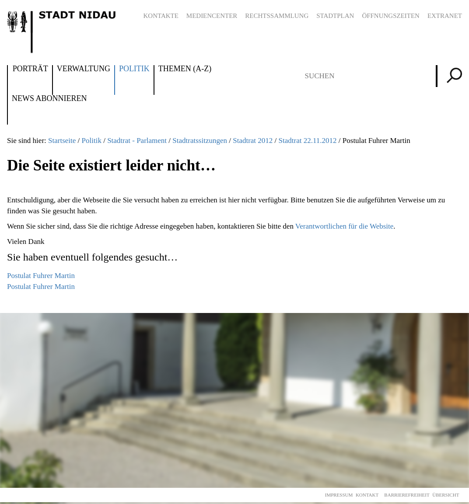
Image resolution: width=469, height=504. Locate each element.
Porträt (30, 69)
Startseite (62, 140)
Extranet (444, 15)
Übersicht (445, 494)
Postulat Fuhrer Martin (41, 275)
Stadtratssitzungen (199, 140)
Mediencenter (212, 15)
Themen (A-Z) (184, 69)
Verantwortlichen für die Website (344, 226)
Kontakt (367, 494)
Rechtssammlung (276, 15)
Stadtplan (335, 15)
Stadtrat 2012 (253, 140)
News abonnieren (49, 99)
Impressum (339, 494)
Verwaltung (83, 69)
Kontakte (160, 15)
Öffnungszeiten (391, 15)
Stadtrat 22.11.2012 (308, 140)
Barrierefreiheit (406, 494)
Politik (134, 69)
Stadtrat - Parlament (137, 140)
